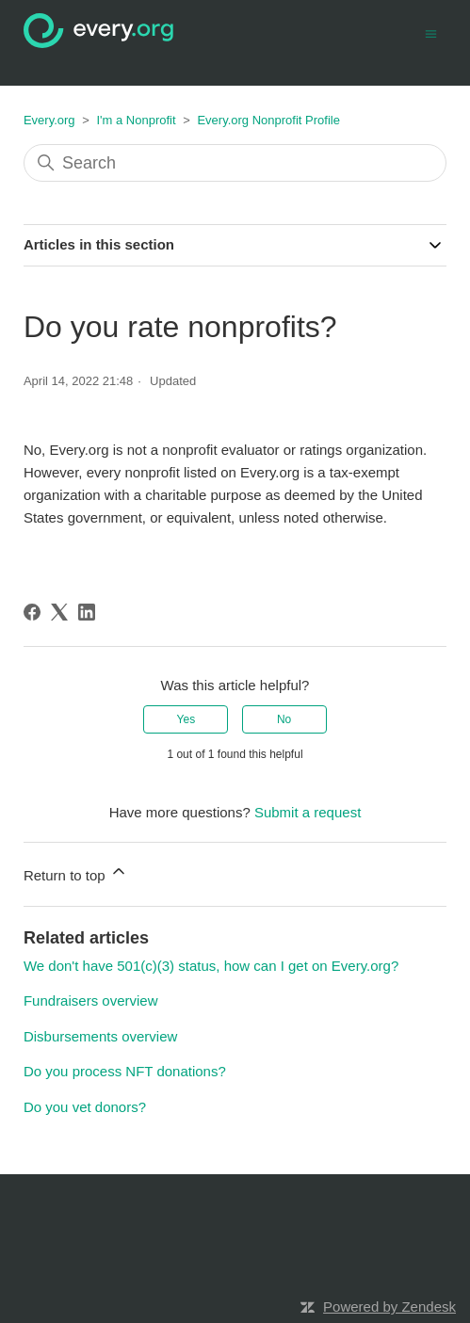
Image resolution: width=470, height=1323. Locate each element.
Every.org (49, 120)
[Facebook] (32, 612)
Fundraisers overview (91, 1000)
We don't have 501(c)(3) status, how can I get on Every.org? (211, 966)
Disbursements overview (100, 1036)
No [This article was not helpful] (284, 719)
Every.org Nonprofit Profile (268, 120)
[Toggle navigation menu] (431, 32)
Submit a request (307, 812)
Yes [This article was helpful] (186, 719)
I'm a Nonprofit (135, 120)
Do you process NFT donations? (125, 1071)
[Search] (235, 163)
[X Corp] (59, 612)
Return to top (76, 872)
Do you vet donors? (85, 1107)
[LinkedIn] (86, 612)
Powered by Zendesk (389, 1307)
